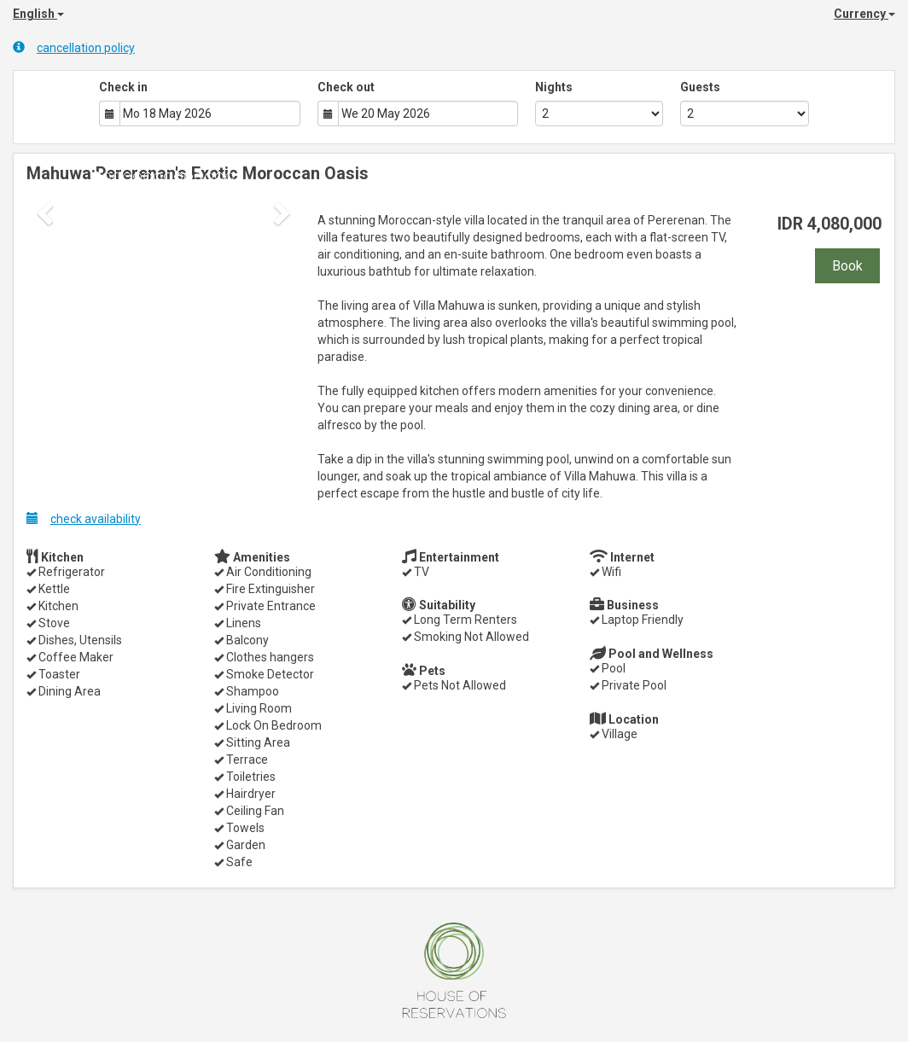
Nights (554, 87)
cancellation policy (74, 47)
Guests (700, 87)
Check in (123, 87)
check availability (83, 518)
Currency (864, 13)
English (38, 13)
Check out (346, 87)
